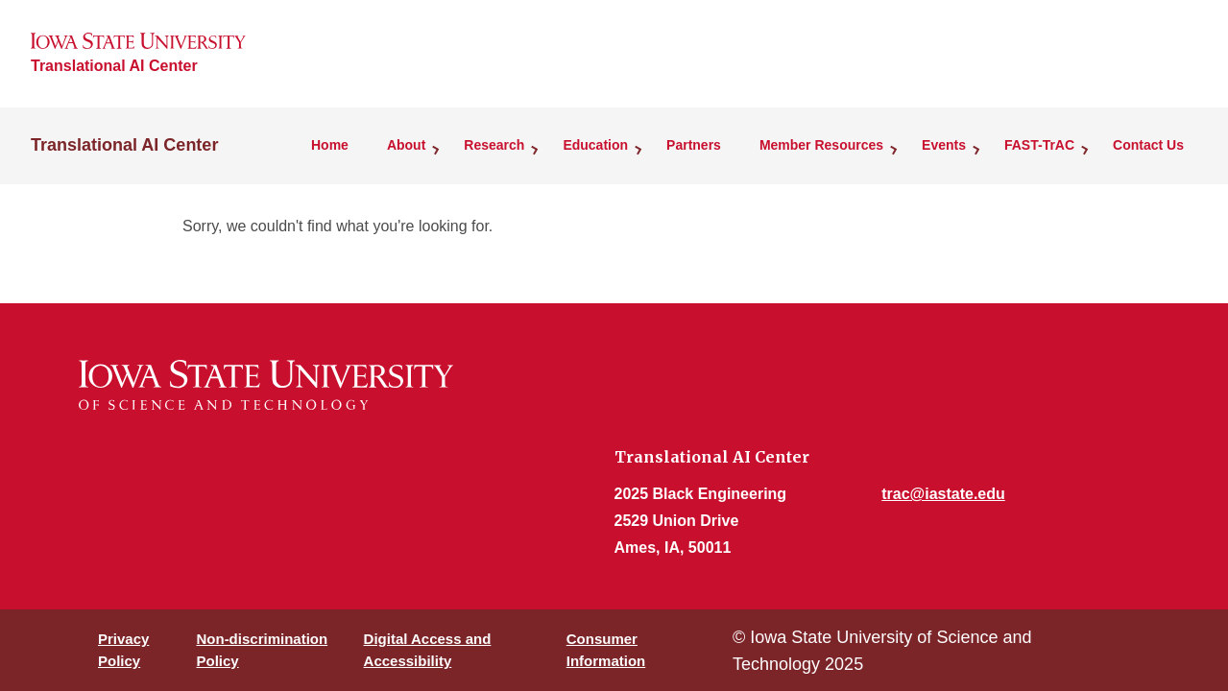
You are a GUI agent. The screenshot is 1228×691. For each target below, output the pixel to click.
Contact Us (1148, 145)
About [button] (406, 145)
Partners (693, 145)
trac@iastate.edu (943, 494)
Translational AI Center (114, 66)
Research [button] (494, 145)
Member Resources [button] (821, 145)
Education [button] (595, 145)
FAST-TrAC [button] (1039, 145)
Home (330, 145)
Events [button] (944, 145)
